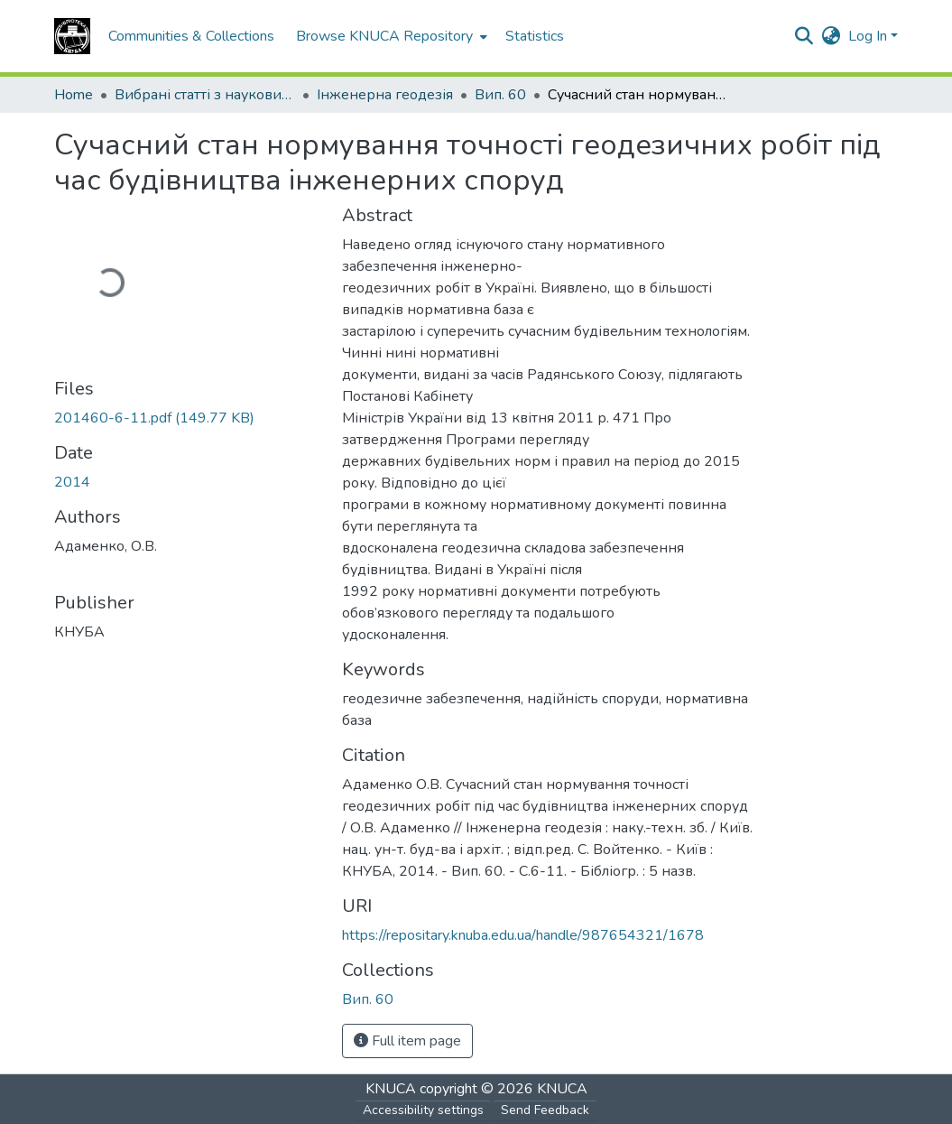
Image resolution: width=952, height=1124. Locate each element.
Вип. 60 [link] (500, 95)
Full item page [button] (407, 1041)
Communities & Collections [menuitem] (191, 36)
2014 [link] (72, 482)
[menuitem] (389, 36)
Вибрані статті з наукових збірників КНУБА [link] (205, 95)
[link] (187, 418)
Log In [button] (869, 36)
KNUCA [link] (390, 1089)
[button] (72, 36)
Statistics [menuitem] (534, 36)
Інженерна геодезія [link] (385, 95)
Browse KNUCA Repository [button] (384, 36)
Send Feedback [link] (545, 1110)
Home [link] (73, 95)
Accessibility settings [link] (423, 1110)
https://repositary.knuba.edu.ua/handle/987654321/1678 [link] (523, 935)
